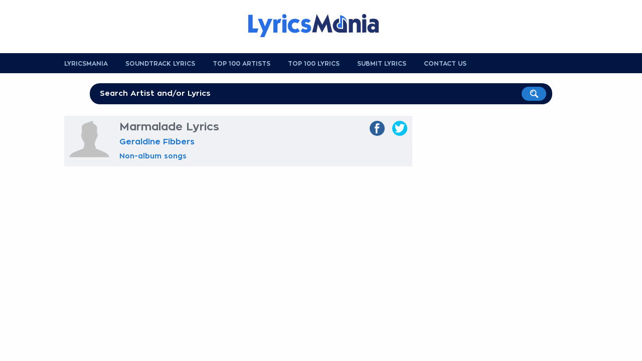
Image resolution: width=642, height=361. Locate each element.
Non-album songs (153, 155)
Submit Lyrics (381, 64)
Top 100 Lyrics (314, 64)
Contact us (445, 64)
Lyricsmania (86, 64)
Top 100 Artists (241, 64)
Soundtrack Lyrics (160, 64)
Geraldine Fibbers (157, 142)
